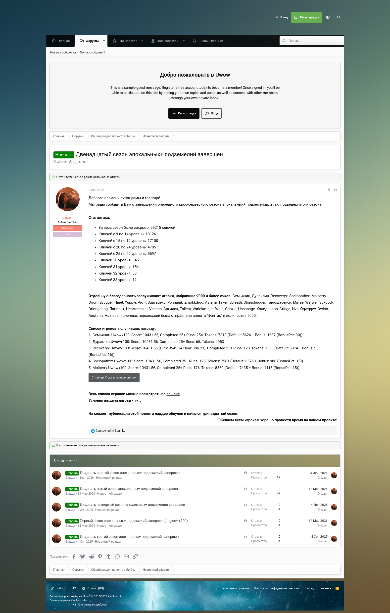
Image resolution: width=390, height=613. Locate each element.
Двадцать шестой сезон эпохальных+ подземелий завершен (130, 473)
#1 (335, 190)
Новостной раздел (109, 478)
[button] (105, 41)
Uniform (58, 588)
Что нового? (129, 41)
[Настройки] (327, 17)
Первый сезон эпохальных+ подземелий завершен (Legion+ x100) (134, 521)
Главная (65, 41)
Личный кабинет (212, 41)
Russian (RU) (93, 588)
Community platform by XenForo (86, 596)
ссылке (173, 394)
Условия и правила (236, 588)
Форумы (93, 41)
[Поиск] (338, 17)
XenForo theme (82, 604)
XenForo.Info (79, 600)
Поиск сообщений (92, 52)
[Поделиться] (329, 190)
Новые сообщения (63, 52)
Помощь (309, 588)
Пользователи (169, 41)
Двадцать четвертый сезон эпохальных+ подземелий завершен (132, 505)
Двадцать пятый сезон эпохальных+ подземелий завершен (129, 489)
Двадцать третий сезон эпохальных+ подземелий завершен (129, 537)
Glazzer (62, 162)
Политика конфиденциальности (276, 588)
